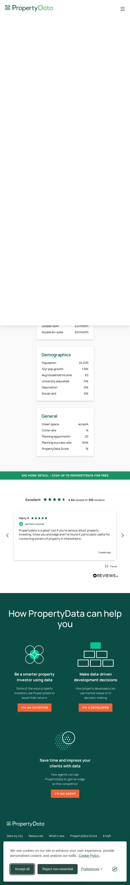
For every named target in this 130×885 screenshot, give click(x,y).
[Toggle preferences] (91, 869)
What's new (56, 836)
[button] (8, 535)
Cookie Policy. (89, 855)
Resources (36, 836)
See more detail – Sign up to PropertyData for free (65, 475)
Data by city (15, 836)
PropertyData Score (83, 836)
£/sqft (107, 836)
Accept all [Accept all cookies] (22, 869)
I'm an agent (65, 794)
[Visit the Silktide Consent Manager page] (115, 869)
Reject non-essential (57, 869)
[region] (65, 535)
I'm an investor (34, 707)
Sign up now (35, 256)
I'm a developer (95, 707)
